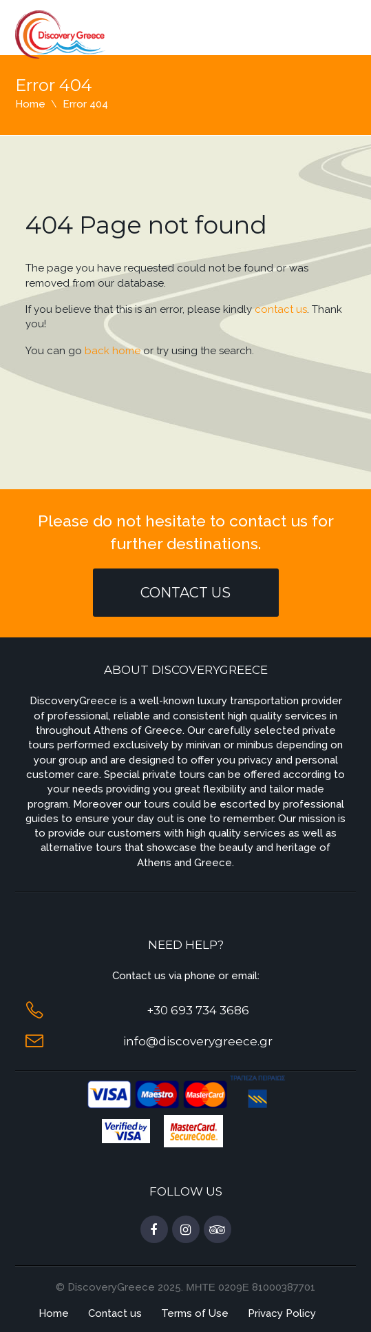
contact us (281, 309)
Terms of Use (195, 1313)
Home (30, 104)
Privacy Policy (282, 1313)
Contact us (115, 1313)
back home (112, 351)
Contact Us (185, 592)
